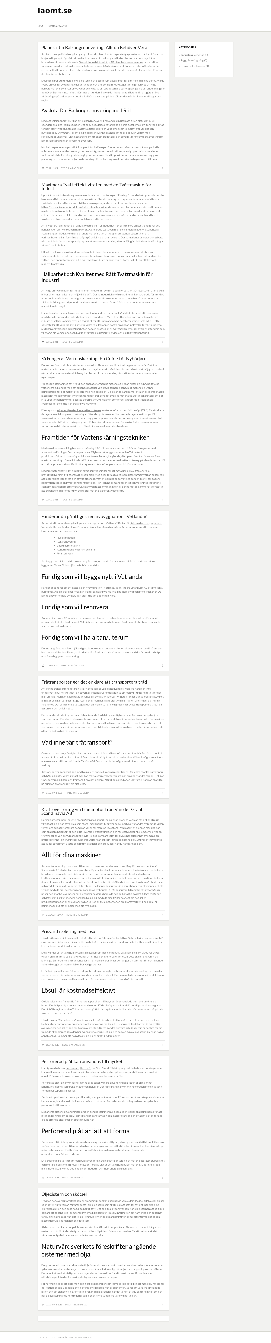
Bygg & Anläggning (72, 168)
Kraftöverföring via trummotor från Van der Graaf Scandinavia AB (92, 811)
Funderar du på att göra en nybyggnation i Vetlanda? (94, 516)
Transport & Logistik (77, 793)
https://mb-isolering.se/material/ (139, 938)
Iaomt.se (55, 10)
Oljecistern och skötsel (64, 1194)
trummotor (47, 835)
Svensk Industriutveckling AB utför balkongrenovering (111, 62)
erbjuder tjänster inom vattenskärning (79, 410)
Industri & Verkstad (72, 342)
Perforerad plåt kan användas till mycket (82, 1061)
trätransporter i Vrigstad (112, 696)
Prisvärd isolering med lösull (69, 931)
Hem (40, 26)
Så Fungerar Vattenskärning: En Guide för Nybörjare (93, 358)
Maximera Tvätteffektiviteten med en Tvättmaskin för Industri (96, 186)
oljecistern (97, 1204)
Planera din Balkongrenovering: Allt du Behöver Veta (94, 47)
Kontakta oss (58, 26)
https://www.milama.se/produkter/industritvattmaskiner (74, 207)
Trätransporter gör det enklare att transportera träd (94, 682)
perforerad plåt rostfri (78, 1068)
